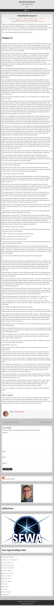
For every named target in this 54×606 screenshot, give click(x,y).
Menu (28, 10)
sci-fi (28, 21)
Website (4, 464)
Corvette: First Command (8, 558)
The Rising (5, 590)
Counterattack (6, 595)
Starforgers (36, 20)
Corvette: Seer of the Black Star (10, 561)
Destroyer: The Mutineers (8, 569)
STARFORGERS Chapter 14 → (45, 422)
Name (4, 452)
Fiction (25, 20)
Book (21, 20)
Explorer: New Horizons (8, 574)
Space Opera (35, 21)
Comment (5, 432)
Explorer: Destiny (6, 579)
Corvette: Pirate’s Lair (8, 563)
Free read (23, 21)
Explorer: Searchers (7, 577)
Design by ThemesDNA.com (27, 604)
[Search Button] (27, 7)
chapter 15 (17, 21)
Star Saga (30, 20)
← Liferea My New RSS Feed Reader (10, 422)
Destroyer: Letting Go (8, 571)
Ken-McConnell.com (27, 2)
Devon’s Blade (5, 587)
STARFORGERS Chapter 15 (27, 16)
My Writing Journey (10, 480)
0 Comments (41, 18)
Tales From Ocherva (7, 582)
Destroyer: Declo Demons (8, 566)
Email (4, 458)
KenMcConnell (18, 18)
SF (30, 21)
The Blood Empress (7, 593)
